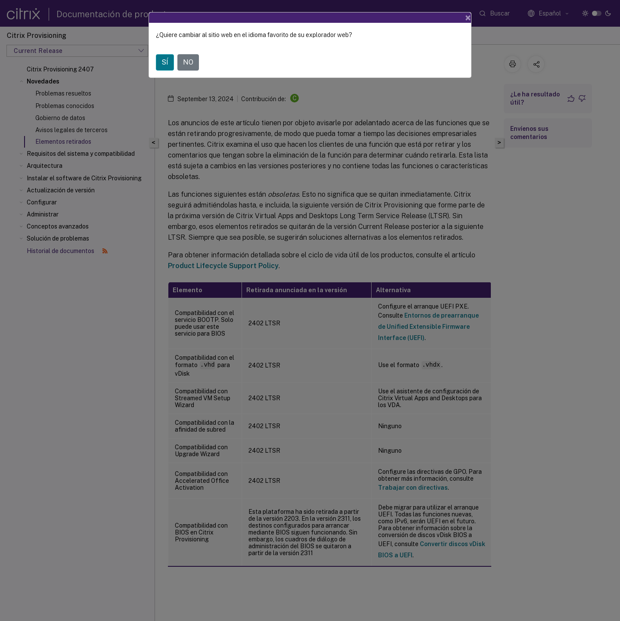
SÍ (164, 62)
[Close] (468, 18)
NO (188, 62)
